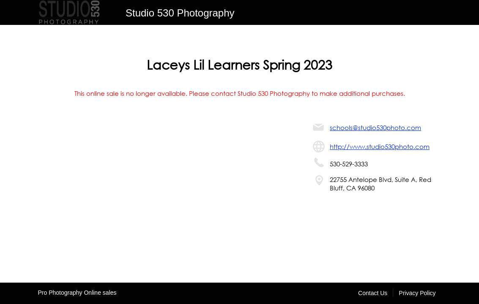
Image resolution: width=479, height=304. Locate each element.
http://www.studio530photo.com (380, 146)
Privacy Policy (417, 293)
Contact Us (372, 293)
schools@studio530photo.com (375, 127)
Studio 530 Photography (180, 13)
